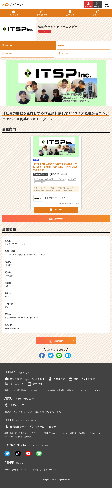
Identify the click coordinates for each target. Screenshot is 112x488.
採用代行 (27, 437)
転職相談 (60, 390)
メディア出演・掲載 (36, 412)
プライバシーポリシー (55, 412)
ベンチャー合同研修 (68, 433)
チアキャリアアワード (13, 470)
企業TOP (7, 45)
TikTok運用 (8, 437)
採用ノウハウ (37, 433)
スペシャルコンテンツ (37, 390)
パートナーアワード (48, 470)
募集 (84, 45)
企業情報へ (56, 341)
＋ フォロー (45, 31)
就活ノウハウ (9, 390)
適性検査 (34, 384)
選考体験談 (21, 390)
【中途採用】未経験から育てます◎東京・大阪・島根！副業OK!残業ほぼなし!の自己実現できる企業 (55, 167)
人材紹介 (82, 433)
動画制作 (18, 437)
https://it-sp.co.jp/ (12, 328)
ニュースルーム (20, 412)
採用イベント (24, 433)
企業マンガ (70, 390)
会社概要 (7, 412)
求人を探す (13, 379)
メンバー (84, 53)
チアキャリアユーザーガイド (88, 390)
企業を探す (56, 379)
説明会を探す (35, 379)
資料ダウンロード (51, 433)
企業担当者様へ (15, 426)
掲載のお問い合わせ (42, 426)
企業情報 (28, 53)
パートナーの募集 (31, 470)
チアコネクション (95, 433)
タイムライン (14, 384)
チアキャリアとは (16, 405)
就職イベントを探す (81, 379)
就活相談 (51, 390)
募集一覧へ (56, 218)
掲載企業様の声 (10, 433)
